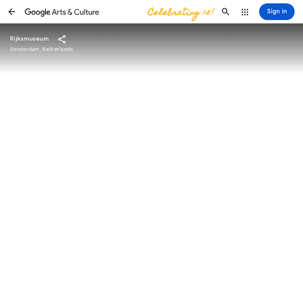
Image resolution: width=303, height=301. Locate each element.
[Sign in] (277, 11)
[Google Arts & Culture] (118, 11)
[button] (12, 12)
